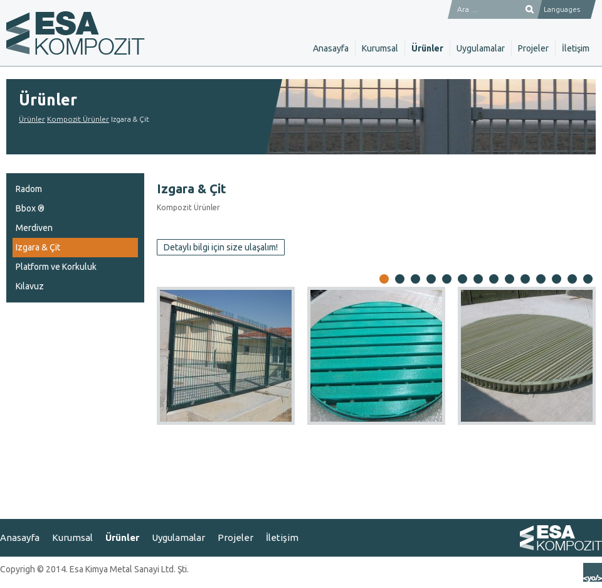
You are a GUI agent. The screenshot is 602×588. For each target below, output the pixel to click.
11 (541, 279)
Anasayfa (331, 48)
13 (572, 279)
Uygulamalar (481, 48)
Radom (29, 189)
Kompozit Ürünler (78, 119)
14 (588, 279)
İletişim (575, 48)
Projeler (533, 48)
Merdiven (34, 228)
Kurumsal (380, 48)
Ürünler (427, 48)
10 (525, 279)
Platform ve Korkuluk (56, 267)
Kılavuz (30, 286)
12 (556, 279)
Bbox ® (30, 208)
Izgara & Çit (38, 247)
